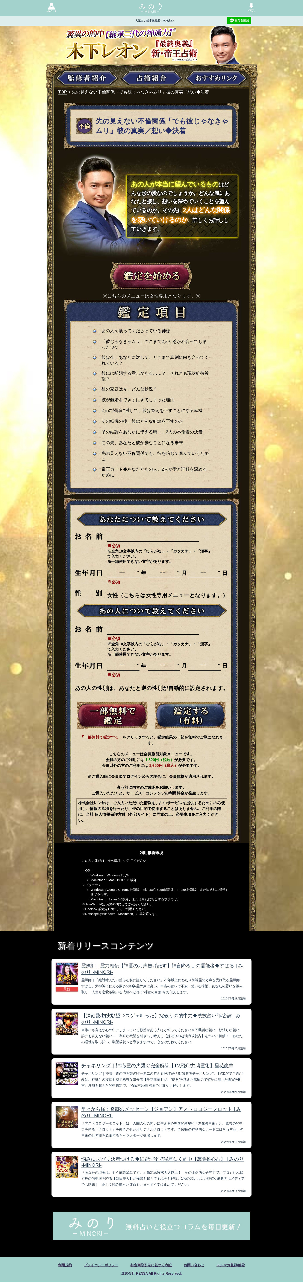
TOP (62, 92)
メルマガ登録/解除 (231, 1266)
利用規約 (65, 1266)
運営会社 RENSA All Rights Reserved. (151, 1274)
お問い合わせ (194, 1266)
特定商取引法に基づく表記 (151, 1266)
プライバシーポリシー (101, 1266)
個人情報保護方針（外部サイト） (124, 814)
